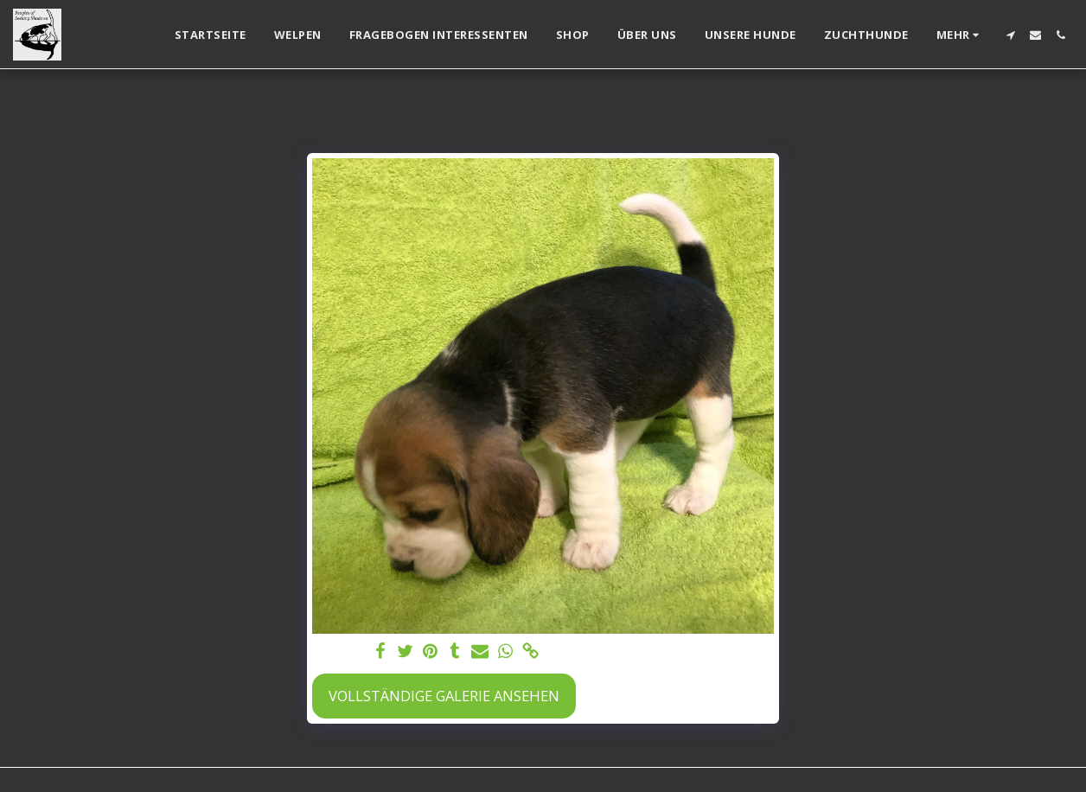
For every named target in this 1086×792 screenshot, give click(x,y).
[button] (1010, 35)
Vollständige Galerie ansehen (444, 696)
